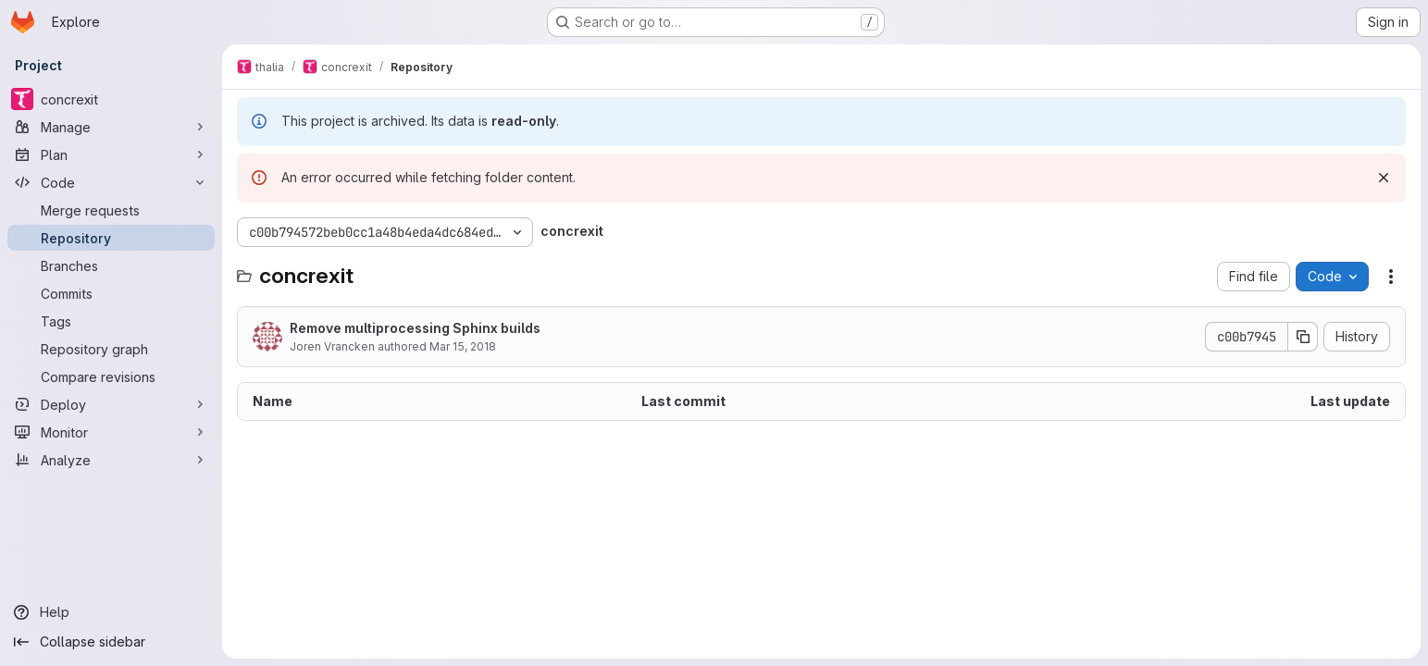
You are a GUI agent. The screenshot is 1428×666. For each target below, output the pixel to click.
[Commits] (111, 293)
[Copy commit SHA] (1303, 337)
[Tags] (111, 321)
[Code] (111, 182)
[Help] (111, 612)
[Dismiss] (1383, 177)
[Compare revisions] (111, 376)
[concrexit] (111, 99)
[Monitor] (111, 432)
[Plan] (111, 154)
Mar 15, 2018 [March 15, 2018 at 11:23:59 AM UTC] (462, 346)
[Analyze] (111, 460)
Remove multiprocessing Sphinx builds (415, 328)
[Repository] (111, 238)
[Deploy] (111, 404)
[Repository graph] (111, 349)
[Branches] (111, 265)
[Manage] (111, 127)
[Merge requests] (111, 210)
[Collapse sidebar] (111, 642)
